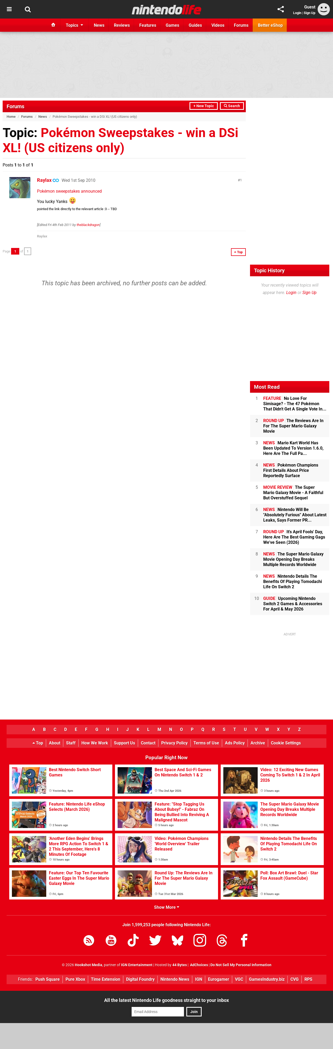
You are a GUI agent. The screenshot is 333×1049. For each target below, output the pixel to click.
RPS (308, 979)
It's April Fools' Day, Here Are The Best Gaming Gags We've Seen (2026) (294, 537)
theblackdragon (88, 225)
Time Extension (105, 979)
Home (11, 117)
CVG (294, 979)
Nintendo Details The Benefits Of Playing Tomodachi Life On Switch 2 (292, 581)
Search (232, 106)
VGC (239, 979)
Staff (71, 742)
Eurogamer (218, 979)
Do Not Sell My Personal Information (240, 965)
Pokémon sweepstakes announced (69, 191)
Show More (166, 907)
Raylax (44, 180)
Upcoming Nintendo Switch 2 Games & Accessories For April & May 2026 (292, 604)
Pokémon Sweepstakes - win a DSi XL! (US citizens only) (120, 140)
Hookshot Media (88, 965)
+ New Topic (203, 106)
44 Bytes (179, 965)
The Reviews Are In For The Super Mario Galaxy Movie (293, 426)
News (42, 117)
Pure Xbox (75, 979)
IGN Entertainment (136, 965)
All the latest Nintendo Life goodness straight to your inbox (166, 1000)
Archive (258, 742)
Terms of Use (206, 742)
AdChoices (198, 965)
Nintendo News (174, 979)
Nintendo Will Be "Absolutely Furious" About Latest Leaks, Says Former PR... (294, 515)
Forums (15, 106)
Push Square (47, 979)
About (54, 742)
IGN (198, 979)
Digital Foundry (140, 979)
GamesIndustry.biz (267, 979)
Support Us (124, 742)
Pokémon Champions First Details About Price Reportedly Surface (290, 470)
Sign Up (309, 13)
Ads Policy (235, 742)
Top (38, 742)
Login (297, 13)
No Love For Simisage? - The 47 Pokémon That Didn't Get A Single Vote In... (294, 404)
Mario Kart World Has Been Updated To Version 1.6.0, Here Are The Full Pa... (293, 448)
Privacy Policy (174, 742)
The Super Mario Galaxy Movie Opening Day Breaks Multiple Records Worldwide (293, 559)
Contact (148, 742)
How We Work (94, 742)
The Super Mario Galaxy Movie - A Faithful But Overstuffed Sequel (293, 492)
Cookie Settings (286, 742)
